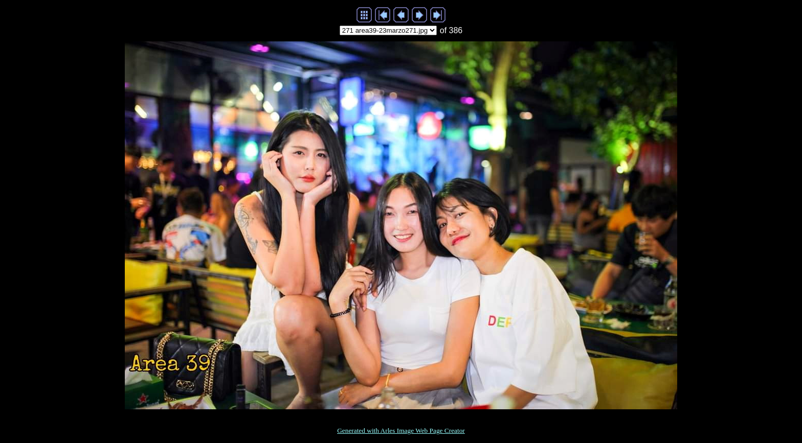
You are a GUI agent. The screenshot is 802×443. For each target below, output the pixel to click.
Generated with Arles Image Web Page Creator (401, 430)
